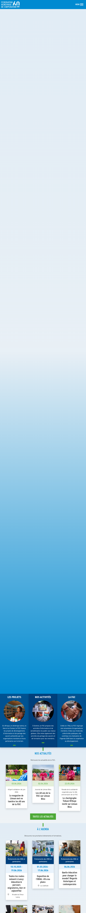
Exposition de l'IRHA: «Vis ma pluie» (43, 879)
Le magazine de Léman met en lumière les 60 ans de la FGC (16, 800)
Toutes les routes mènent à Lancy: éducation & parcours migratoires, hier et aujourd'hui (16, 883)
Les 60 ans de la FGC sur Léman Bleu (43, 795)
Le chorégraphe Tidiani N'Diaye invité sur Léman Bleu (69, 802)
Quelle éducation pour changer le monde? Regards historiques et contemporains (69, 878)
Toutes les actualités (43, 816)
